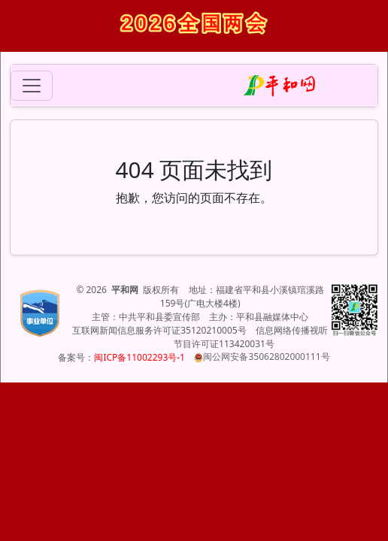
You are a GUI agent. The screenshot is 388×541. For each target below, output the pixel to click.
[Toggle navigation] (32, 86)
